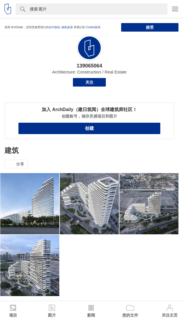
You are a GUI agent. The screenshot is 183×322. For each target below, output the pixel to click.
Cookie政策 (93, 27)
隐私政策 (67, 27)
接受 (150, 27)
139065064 (89, 66)
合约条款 (54, 27)
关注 (89, 82)
